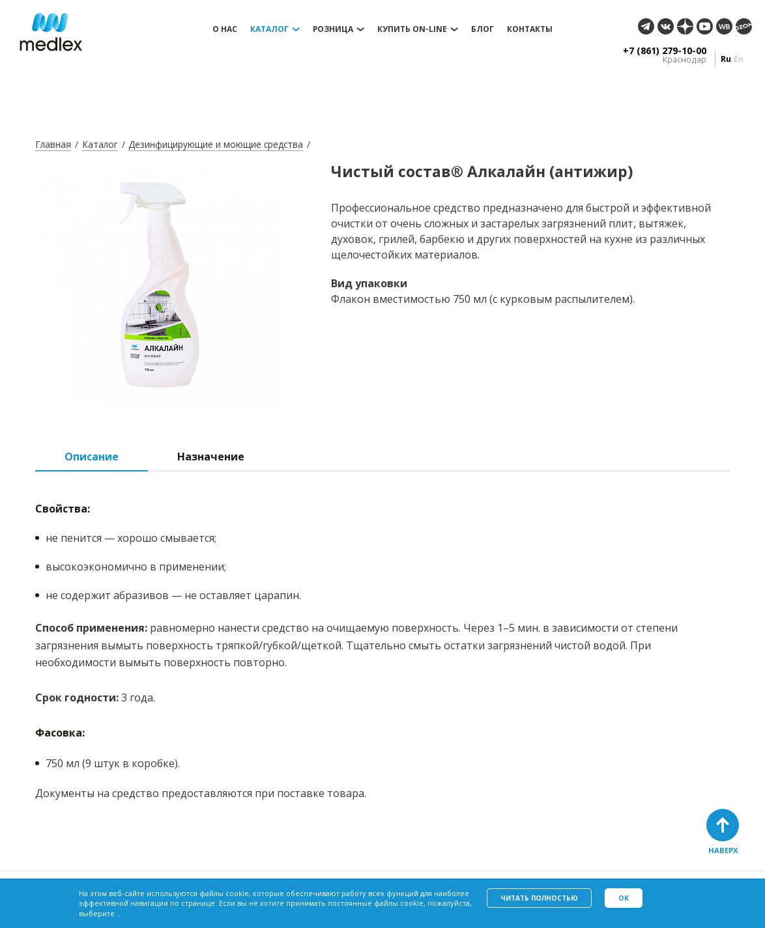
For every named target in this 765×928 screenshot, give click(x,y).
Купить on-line (412, 29)
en (738, 58)
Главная (53, 144)
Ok (623, 898)
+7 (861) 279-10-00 (664, 51)
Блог (482, 29)
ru (726, 58)
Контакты (530, 29)
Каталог (269, 29)
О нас (224, 29)
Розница (333, 29)
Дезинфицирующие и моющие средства (215, 144)
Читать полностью (539, 898)
